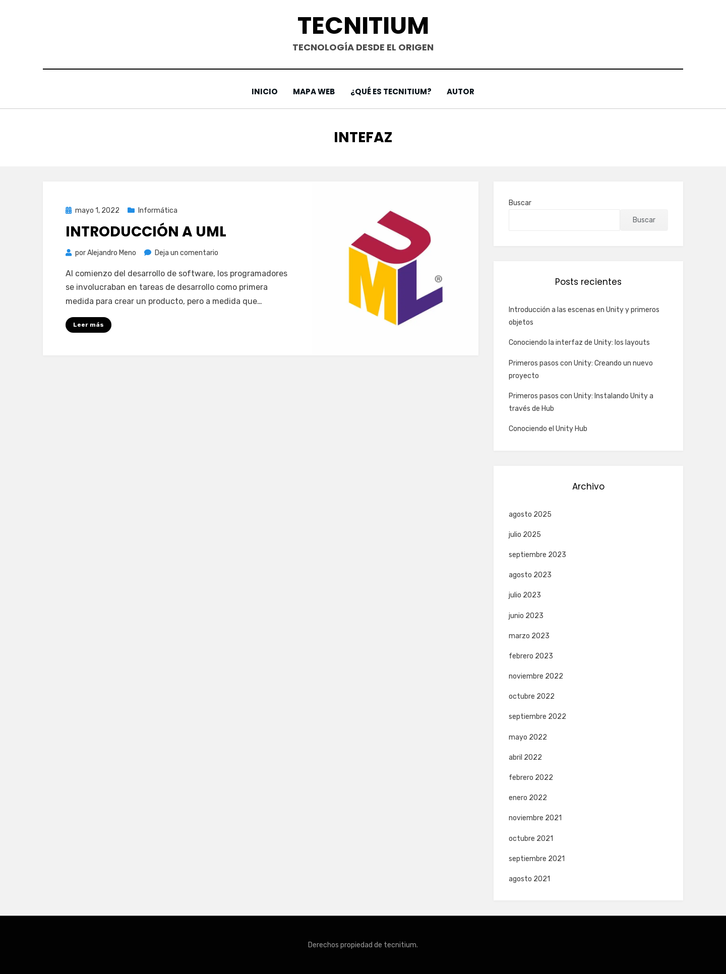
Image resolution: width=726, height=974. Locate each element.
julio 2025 (525, 534)
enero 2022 (528, 798)
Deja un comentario (186, 253)
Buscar (520, 202)
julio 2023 (525, 595)
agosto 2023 (530, 575)
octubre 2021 (531, 838)
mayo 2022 (528, 737)
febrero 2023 (531, 656)
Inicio (262, 91)
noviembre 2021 (535, 818)
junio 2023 (526, 615)
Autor (462, 91)
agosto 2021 (529, 879)
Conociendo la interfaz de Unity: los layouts (579, 342)
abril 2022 (525, 757)
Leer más (88, 324)
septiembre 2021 (537, 858)
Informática (157, 210)
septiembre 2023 (537, 555)
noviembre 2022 (536, 676)
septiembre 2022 (537, 716)
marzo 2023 (529, 635)
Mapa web (313, 91)
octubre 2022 (532, 696)
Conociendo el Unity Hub (548, 428)
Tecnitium (363, 25)
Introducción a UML (146, 231)
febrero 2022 (531, 777)
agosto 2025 (530, 514)
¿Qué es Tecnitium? (391, 91)
